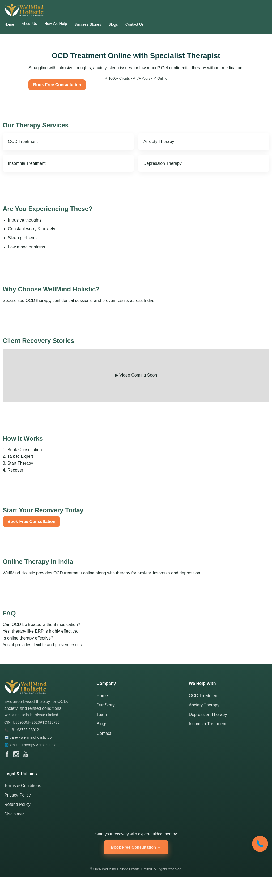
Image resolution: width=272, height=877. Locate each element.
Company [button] (106, 683)
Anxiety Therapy (158, 141)
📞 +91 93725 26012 (21, 730)
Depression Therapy (162, 163)
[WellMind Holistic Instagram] (16, 754)
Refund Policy (17, 804)
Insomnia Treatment (26, 163)
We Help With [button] (202, 683)
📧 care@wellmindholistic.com (29, 737)
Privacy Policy (17, 795)
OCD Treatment (23, 141)
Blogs (101, 724)
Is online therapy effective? (136, 642)
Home (102, 695)
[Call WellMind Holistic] (260, 844)
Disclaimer (14, 814)
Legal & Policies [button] (20, 773)
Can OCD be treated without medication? (136, 628)
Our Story (105, 705)
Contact (103, 733)
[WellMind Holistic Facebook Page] (7, 754)
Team (101, 714)
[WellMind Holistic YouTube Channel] (25, 754)
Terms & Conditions (22, 785)
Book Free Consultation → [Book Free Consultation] (136, 847)
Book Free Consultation (57, 85)
